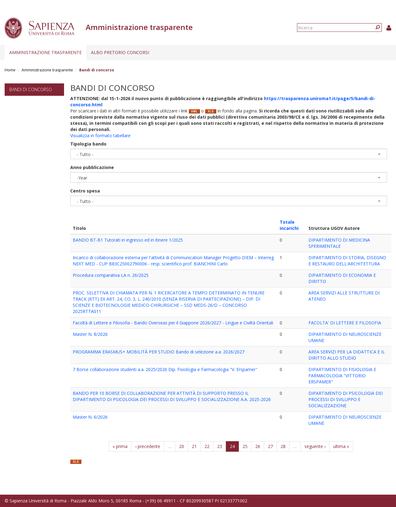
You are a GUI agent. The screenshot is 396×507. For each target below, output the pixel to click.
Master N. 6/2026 (90, 417)
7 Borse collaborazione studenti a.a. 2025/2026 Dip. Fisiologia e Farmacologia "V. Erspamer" (165, 369)
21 (194, 446)
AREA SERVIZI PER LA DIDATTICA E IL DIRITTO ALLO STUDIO (346, 355)
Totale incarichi (289, 225)
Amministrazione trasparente (45, 52)
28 (283, 446)
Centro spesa (85, 191)
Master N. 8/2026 (90, 334)
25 (245, 446)
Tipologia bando (88, 144)
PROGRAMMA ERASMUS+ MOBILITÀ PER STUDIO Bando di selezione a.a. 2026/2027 (158, 352)
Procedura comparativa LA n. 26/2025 (110, 275)
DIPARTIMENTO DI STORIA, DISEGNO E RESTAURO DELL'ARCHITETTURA (347, 261)
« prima (120, 446)
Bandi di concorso (30, 89)
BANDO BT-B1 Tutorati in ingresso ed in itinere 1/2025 (128, 240)
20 (181, 446)
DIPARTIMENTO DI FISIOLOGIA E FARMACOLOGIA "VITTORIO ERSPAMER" (342, 375)
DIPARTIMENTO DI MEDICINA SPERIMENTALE (339, 243)
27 (270, 446)
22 (206, 446)
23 (219, 446)
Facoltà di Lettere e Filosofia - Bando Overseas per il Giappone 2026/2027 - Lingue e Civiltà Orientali (173, 323)
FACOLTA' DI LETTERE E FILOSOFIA (344, 323)
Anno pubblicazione (92, 167)
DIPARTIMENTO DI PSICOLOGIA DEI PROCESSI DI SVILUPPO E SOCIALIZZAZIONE (345, 399)
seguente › (314, 446)
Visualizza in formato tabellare (100, 135)
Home (10, 70)
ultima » (341, 446)
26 (257, 446)
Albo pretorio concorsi (120, 52)
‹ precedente (147, 446)
